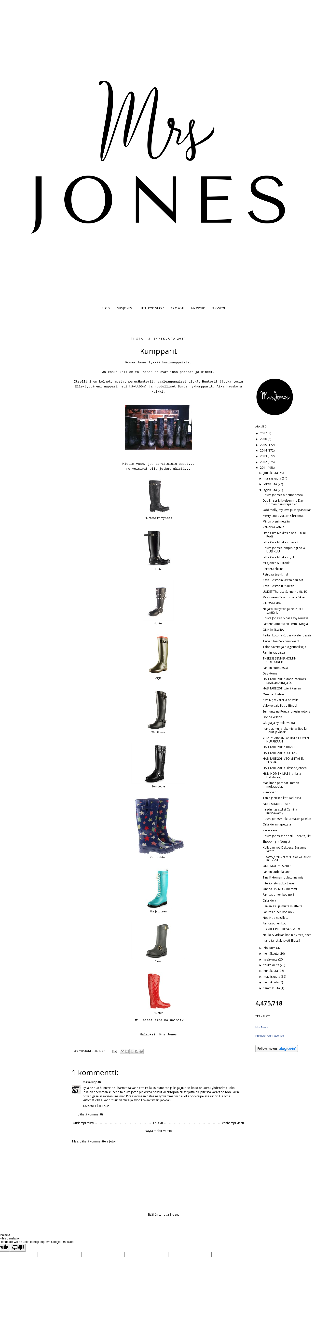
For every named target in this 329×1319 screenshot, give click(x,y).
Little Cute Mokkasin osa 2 (281, 542)
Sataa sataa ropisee (276, 804)
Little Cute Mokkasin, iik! (279, 557)
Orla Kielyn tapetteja (277, 824)
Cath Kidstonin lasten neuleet (283, 580)
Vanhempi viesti (233, 1123)
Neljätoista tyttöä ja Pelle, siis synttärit (283, 610)
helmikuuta (271, 982)
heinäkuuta (271, 953)
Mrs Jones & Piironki (276, 563)
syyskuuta (270, 490)
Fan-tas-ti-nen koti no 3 (278, 895)
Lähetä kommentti (90, 1114)
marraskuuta (272, 478)
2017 (264, 433)
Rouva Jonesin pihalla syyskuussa (285, 618)
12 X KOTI (177, 308)
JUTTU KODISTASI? (151, 308)
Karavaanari (271, 830)
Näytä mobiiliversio (158, 1131)
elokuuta (269, 948)
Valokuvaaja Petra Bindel (280, 705)
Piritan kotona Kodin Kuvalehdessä (287, 635)
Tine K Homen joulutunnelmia (283, 877)
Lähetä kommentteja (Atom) (99, 1141)
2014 (264, 450)
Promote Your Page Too (269, 1035)
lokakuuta (270, 484)
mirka (87, 1082)
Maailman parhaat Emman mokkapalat (281, 784)
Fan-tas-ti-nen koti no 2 (278, 912)
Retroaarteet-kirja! (275, 574)
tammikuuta (272, 988)
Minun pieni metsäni (276, 521)
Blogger (175, 1214)
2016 (264, 439)
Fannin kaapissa (274, 652)
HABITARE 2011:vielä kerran (282, 688)
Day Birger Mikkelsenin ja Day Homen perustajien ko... (283, 502)
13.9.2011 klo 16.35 (96, 1106)
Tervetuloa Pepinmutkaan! (281, 641)
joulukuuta (271, 473)
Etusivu (158, 1123)
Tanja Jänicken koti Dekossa (282, 798)
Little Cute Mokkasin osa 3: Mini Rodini (284, 534)
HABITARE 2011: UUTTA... (280, 753)
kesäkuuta (270, 959)
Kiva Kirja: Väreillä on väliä (281, 700)
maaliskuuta (272, 977)
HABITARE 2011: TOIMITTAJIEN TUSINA (283, 760)
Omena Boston (273, 694)
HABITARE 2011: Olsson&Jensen (285, 768)
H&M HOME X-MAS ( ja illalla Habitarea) (282, 775)
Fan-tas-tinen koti (275, 923)
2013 (264, 456)
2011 (264, 468)
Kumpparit (270, 792)
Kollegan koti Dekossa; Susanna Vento (284, 849)
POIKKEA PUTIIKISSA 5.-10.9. (282, 929)
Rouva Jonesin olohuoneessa (283, 495)
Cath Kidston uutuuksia (278, 586)
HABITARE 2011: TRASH (279, 747)
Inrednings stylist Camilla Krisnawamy (280, 811)
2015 (264, 445)
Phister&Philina (273, 569)
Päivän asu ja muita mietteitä (282, 906)
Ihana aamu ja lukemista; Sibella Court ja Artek (285, 730)
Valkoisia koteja (273, 527)
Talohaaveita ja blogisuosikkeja (284, 647)
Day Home (270, 673)
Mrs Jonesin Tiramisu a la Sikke (284, 597)
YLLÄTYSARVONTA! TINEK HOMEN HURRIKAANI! (286, 739)
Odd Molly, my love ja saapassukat (287, 510)
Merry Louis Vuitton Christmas (283, 516)
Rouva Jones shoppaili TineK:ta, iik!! (287, 836)
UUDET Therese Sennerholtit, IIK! (285, 592)
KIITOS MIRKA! (272, 603)
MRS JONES (124, 308)
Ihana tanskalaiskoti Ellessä (281, 940)
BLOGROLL (219, 308)
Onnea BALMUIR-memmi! (280, 889)
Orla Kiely (269, 900)
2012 (264, 462)
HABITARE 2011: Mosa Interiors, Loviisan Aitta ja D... (284, 681)
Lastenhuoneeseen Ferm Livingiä (285, 624)
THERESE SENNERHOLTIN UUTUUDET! (279, 660)
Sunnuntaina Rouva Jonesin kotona (286, 711)
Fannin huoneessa (275, 668)
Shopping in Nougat (276, 841)
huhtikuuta (271, 971)
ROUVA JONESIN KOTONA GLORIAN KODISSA (287, 858)
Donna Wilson (272, 717)
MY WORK (198, 308)
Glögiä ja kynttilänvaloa (279, 723)
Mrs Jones (261, 1027)
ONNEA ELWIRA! (274, 630)
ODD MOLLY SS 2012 (277, 866)
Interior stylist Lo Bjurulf (279, 883)
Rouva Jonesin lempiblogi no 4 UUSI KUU (284, 549)
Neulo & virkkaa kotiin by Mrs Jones (287, 935)
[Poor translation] (18, 1248)
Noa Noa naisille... (275, 918)
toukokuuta (271, 965)
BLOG (106, 308)
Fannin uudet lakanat (277, 872)
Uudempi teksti (83, 1123)
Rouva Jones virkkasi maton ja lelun (287, 819)
